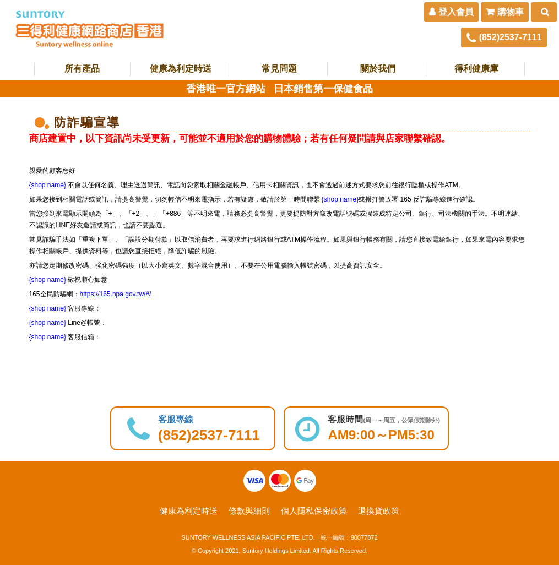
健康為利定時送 (180, 68)
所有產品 (82, 68)
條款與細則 (249, 510)
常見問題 (279, 68)
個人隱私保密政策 (314, 510)
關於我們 (377, 68)
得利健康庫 (476, 68)
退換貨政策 (378, 510)
